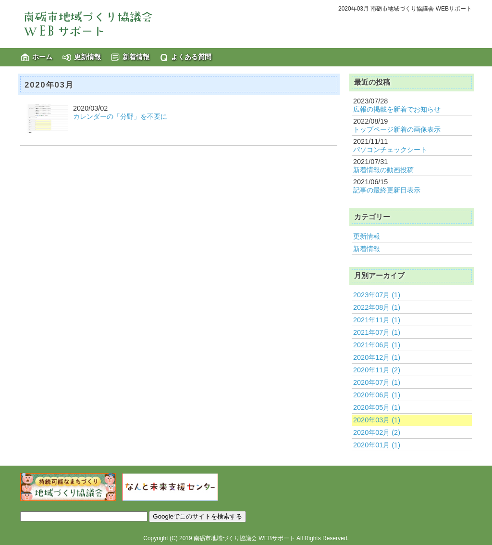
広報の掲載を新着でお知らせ (397, 109)
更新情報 (87, 57)
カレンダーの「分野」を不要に (120, 116)
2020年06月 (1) (376, 395)
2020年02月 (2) (376, 432)
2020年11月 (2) (376, 370)
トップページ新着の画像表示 (397, 129)
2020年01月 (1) (376, 445)
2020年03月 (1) (376, 420)
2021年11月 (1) (376, 320)
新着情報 (136, 57)
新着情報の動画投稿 (383, 170)
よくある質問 (191, 57)
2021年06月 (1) (376, 345)
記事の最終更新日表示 (386, 190)
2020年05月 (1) (376, 407)
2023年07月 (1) (376, 295)
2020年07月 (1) (376, 382)
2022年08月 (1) (376, 307)
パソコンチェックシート (390, 149)
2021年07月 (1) (376, 332)
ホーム (42, 57)
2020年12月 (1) (376, 357)
